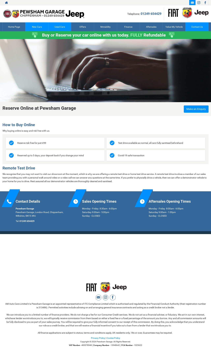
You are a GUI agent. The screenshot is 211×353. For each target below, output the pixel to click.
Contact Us (197, 26)
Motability (105, 26)
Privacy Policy (98, 338)
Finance (128, 26)
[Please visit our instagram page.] (199, 2)
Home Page (14, 26)
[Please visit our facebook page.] (205, 2)
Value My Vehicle (174, 26)
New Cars (37, 26)
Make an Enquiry (196, 109)
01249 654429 (151, 14)
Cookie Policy (113, 338)
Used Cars (60, 26)
